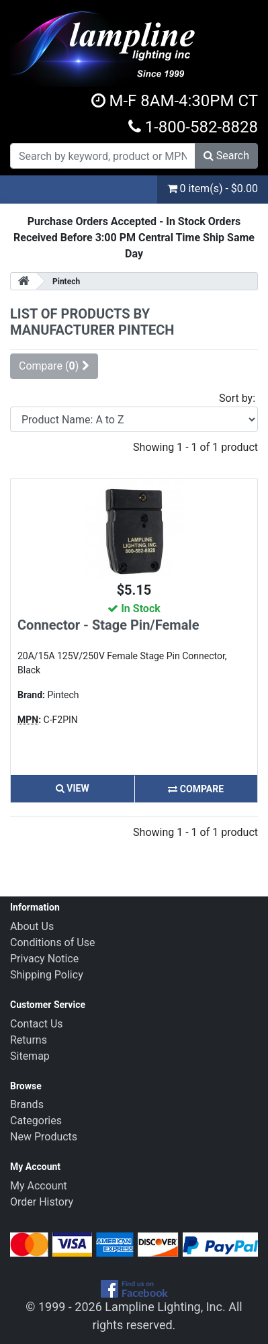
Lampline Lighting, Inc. (165, 1307)
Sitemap (30, 1056)
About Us (32, 926)
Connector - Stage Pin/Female (108, 625)
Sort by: (237, 398)
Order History (41, 1201)
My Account (38, 1185)
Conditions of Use (52, 942)
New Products (43, 1136)
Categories (36, 1120)
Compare (196, 789)
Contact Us (36, 1023)
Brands (27, 1104)
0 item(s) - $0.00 (212, 188)
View (72, 788)
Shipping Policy (46, 974)
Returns (28, 1040)
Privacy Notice (44, 958)
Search (226, 155)
